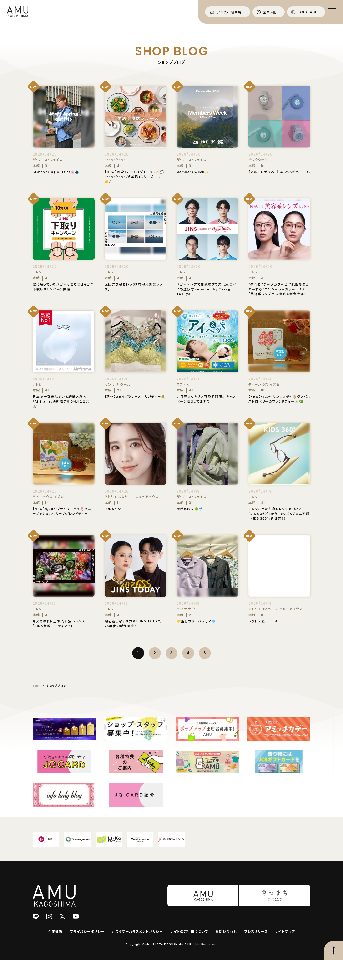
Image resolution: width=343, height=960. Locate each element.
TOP (36, 685)
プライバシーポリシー (87, 931)
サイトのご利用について (189, 931)
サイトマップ (285, 931)
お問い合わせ (226, 931)
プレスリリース (256, 931)
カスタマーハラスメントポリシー (137, 931)
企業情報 (55, 931)
